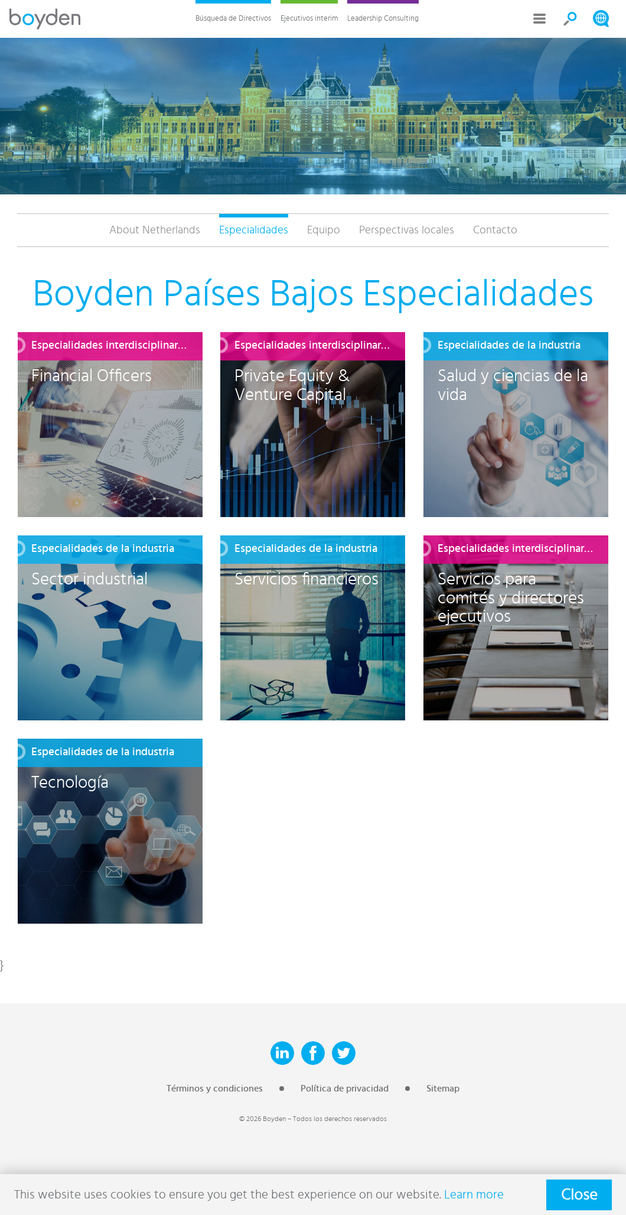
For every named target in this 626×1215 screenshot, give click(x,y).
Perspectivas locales (406, 230)
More (539, 19)
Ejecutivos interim (309, 18)
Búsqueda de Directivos (233, 18)
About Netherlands (154, 230)
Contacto (495, 230)
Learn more (474, 1194)
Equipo (323, 230)
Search (570, 19)
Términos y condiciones (215, 1088)
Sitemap (442, 1088)
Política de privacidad (345, 1088)
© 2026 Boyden (262, 1118)
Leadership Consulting (383, 18)
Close (579, 1195)
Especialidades (253, 230)
